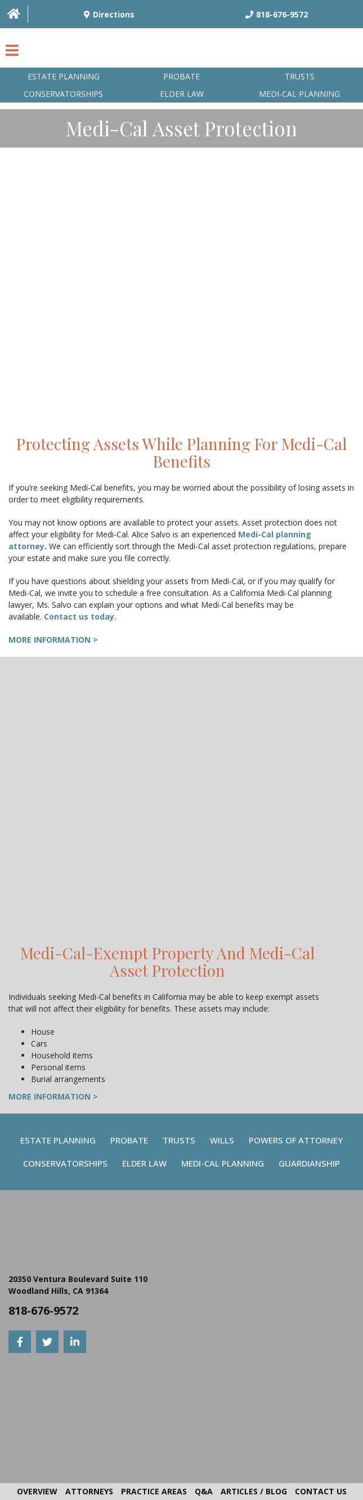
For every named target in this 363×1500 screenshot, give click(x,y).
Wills (222, 1140)
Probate (181, 76)
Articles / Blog (254, 1491)
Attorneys (89, 1491)
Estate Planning (64, 76)
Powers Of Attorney (296, 1140)
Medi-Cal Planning (222, 1163)
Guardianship (309, 1163)
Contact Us (321, 1491)
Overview (37, 1491)
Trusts (300, 76)
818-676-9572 (43, 1310)
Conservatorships (63, 93)
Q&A (204, 1491)
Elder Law (182, 93)
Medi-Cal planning (299, 93)
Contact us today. (80, 616)
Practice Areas (154, 1491)
